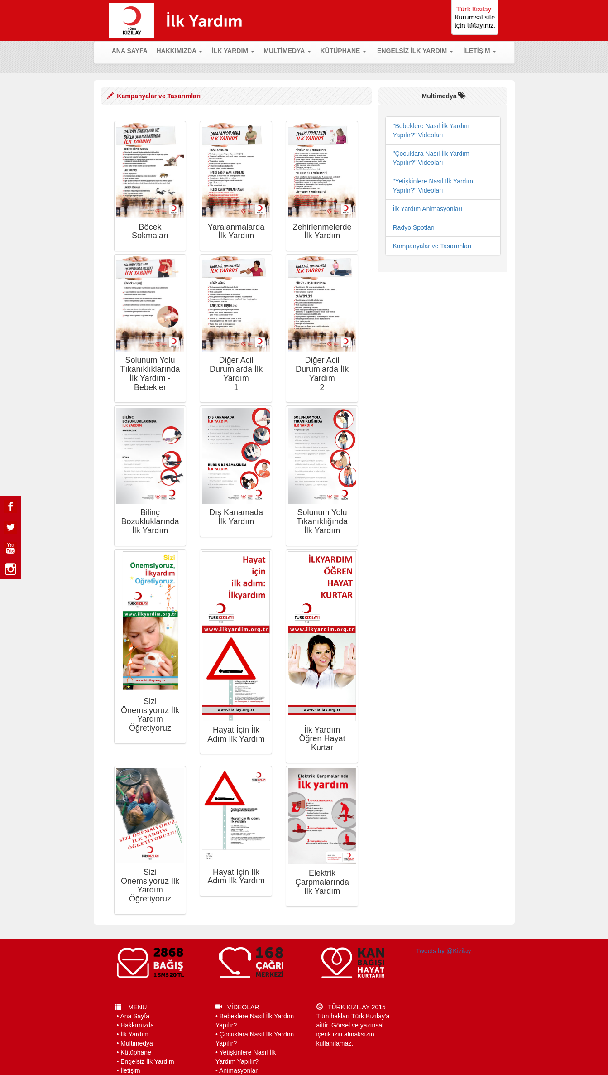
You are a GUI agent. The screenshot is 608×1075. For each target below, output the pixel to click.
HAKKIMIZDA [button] (179, 50)
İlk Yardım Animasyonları (427, 208)
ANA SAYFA (132, 50)
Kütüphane (135, 1052)
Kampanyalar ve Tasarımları (432, 246)
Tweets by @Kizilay (443, 950)
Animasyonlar (238, 1070)
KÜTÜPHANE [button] (343, 50)
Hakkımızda (137, 1025)
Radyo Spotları (414, 227)
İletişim (130, 1070)
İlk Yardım (134, 1034)
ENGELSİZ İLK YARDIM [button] (415, 50)
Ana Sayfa (134, 1016)
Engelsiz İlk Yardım (147, 1061)
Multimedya (136, 1043)
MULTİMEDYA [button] (287, 50)
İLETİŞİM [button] (479, 50)
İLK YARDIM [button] (233, 50)
